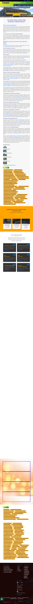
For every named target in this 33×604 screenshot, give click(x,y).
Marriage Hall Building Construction (10, 178)
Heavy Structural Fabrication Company (10, 186)
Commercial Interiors (25, 597)
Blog (28, 5)
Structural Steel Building (8, 527)
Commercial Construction (8, 202)
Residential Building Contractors (23, 178)
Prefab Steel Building (17, 528)
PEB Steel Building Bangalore (20, 195)
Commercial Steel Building (18, 527)
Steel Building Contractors (19, 532)
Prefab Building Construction (22, 554)
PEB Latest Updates (7, 568)
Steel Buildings (13, 549)
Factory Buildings (24, 546)
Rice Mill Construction (13, 598)
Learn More (7, 226)
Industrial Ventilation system (9, 187)
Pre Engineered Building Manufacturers (21, 538)
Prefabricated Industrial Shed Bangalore (10, 191)
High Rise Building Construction (19, 202)
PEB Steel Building (7, 524)
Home (15, 5)
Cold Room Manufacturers (8, 169)
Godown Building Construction (9, 553)
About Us (24, 5)
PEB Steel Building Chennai (8, 197)
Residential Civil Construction (21, 175)
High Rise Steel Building (19, 531)
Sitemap (19, 569)
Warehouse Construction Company (9, 519)
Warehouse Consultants (17, 543)
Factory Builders (14, 179)
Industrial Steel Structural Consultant (10, 601)
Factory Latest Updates (8, 572)
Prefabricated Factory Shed (18, 172)
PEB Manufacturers (7, 513)
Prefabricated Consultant (24, 545)
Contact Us (19, 570)
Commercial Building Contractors (9, 176)
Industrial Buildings (7, 546)
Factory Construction (17, 535)
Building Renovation (7, 201)
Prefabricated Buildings (22, 547)
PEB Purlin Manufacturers (18, 542)
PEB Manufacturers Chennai (22, 194)
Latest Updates (6, 566)
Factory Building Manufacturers (17, 513)
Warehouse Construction (18, 171)
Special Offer (26, 2)
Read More (6, 249)
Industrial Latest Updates (8, 570)
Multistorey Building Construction (22, 176)
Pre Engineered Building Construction (10, 556)
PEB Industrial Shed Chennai (8, 198)
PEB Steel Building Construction (26, 577)
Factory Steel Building (7, 523)
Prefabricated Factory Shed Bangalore (10, 193)
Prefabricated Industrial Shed (9, 175)
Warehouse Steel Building (19, 530)
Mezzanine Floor (13, 597)
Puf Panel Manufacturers (20, 187)
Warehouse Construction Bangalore (10, 190)
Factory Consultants (7, 545)
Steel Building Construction (8, 532)
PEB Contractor (6, 509)
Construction (19, 5)
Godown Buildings (7, 547)
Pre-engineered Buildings (8, 172)
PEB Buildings (14, 547)
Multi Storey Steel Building (8, 531)
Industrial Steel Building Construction (10, 182)
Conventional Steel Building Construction (11, 180)
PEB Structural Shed (23, 198)
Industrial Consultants (7, 543)
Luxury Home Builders (6, 597)
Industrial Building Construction (9, 550)
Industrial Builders (22, 179)
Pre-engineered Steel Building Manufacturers (11, 517)
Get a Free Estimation (16, 214)
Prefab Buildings (6, 549)
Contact (31, 5)
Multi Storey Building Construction (9, 204)
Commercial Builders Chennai (17, 201)
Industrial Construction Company (9, 516)
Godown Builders (7, 179)
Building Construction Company (9, 558)
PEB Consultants (15, 545)
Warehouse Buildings (16, 546)
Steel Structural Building (8, 528)
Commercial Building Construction (9, 557)
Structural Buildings (21, 549)
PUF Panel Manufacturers (8, 542)
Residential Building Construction (22, 557)
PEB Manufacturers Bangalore (9, 195)
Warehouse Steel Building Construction (10, 183)
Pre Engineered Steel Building (17, 524)
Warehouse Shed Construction (16, 509)
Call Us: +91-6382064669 (17, 2)
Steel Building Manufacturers (9, 534)
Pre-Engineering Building (9, 265)
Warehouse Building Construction (22, 550)
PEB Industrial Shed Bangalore (20, 197)
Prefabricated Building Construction (10, 554)
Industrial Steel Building (17, 523)
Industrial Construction (8, 171)
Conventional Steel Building (8, 530)
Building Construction (18, 169)
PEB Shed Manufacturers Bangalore (10, 194)
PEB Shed (16, 198)
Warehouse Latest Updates (8, 569)
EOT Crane (19, 597)
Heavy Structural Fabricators (23, 186)
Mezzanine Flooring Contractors (23, 519)
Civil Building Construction (22, 556)
